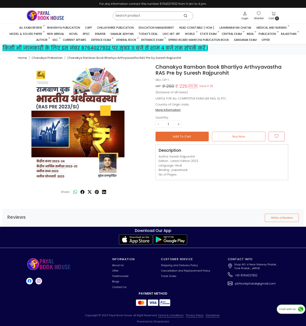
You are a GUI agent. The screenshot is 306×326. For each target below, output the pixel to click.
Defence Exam (102, 40)
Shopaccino (161, 321)
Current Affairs (74, 40)
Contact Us (119, 287)
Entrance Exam (153, 40)
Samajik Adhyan (121, 34)
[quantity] (169, 124)
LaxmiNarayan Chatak (235, 28)
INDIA (251, 34)
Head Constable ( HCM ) (196, 28)
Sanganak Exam (245, 40)
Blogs (115, 281)
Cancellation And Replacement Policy (185, 271)
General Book (127, 40)
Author (42, 40)
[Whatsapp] (75, 192)
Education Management (156, 28)
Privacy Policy (194, 315)
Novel (73, 34)
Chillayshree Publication (115, 28)
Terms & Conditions (171, 315)
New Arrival (55, 34)
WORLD (191, 34)
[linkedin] (104, 192)
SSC (56, 40)
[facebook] (82, 192)
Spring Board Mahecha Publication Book (198, 40)
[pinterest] (96, 192)
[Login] (245, 15)
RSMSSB (100, 34)
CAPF (88, 28)
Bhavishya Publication (63, 28)
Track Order (169, 276)
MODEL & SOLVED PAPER (27, 34)
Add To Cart (182, 136)
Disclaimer (213, 315)
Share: (65, 192)
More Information (168, 110)
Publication (268, 34)
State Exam (209, 34)
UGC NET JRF (171, 34)
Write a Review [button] (282, 218)
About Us (118, 265)
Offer (266, 40)
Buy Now (239, 136)
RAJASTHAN (289, 34)
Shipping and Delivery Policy (179, 265)
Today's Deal (148, 34)
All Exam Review (31, 28)
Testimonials (120, 276)
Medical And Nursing (273, 28)
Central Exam (233, 34)
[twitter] (89, 192)
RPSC (86, 34)
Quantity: (162, 117)
